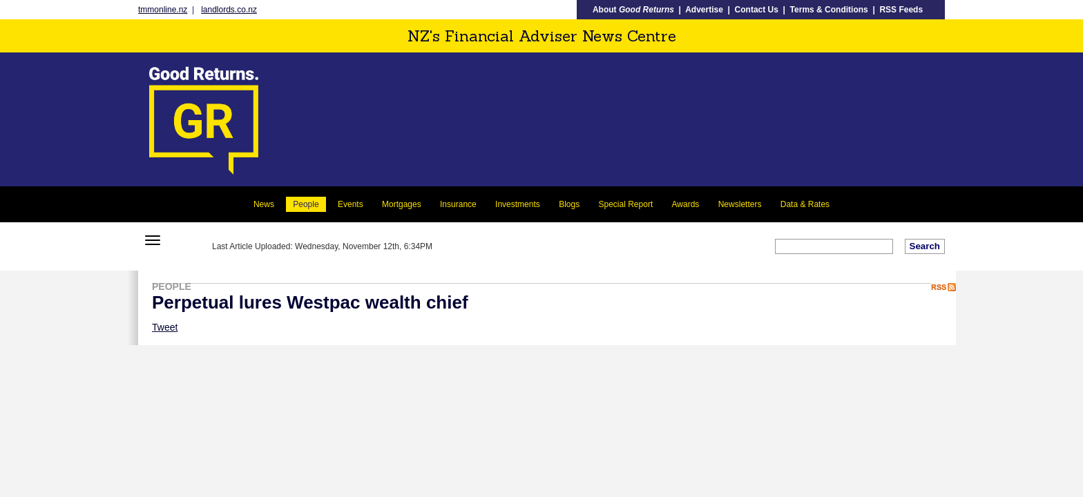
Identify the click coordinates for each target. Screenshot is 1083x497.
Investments (517, 204)
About (633, 9)
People (305, 204)
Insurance (458, 204)
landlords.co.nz (229, 9)
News (263, 204)
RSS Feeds (901, 9)
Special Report (626, 204)
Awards (686, 204)
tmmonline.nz (162, 9)
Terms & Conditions (829, 9)
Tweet (165, 327)
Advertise (704, 9)
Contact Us (756, 9)
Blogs (569, 204)
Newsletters (740, 204)
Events (350, 204)
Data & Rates (805, 204)
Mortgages (401, 204)
